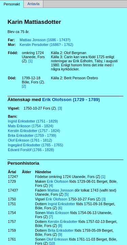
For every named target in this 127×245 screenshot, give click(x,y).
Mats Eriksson (57, 213)
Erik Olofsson (57, 181)
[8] (60, 226)
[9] (60, 234)
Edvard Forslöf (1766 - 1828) (31, 150)
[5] (67, 194)
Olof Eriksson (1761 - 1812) (30, 140)
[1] (30, 61)
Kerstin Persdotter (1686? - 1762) (46, 45)
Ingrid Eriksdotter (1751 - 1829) (33, 121)
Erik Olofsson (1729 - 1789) (71, 99)
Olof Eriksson (57, 239)
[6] (60, 208)
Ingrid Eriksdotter (61, 204)
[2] (24, 86)
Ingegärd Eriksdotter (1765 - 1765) (35, 145)
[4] (51, 185)
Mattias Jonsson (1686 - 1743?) (45, 40)
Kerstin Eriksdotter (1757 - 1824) (34, 131)
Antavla (33, 4)
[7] (51, 217)
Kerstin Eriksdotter (62, 221)
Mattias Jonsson (60, 190)
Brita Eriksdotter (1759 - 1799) (32, 135)
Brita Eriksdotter (60, 230)
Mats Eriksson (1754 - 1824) (30, 126)
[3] (60, 108)
